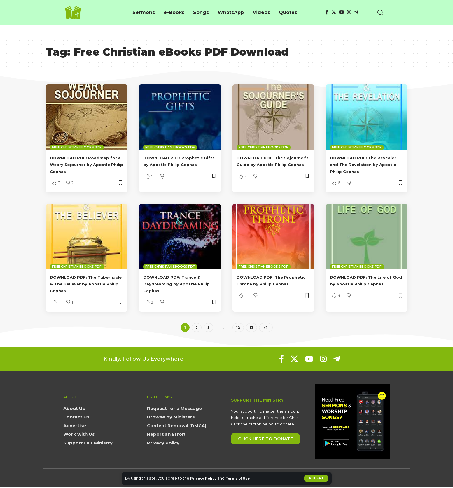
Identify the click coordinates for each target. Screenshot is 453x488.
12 (238, 328)
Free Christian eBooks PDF (77, 147)
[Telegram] (356, 12)
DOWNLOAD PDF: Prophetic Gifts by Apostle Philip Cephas (178, 164)
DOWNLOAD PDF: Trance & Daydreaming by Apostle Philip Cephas (177, 283)
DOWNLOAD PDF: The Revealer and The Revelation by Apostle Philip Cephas (366, 164)
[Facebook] (327, 12)
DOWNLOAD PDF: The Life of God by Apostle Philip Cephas (366, 283)
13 (251, 328)
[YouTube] (341, 12)
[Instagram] (349, 12)
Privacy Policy (205, 478)
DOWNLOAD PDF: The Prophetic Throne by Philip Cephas (270, 283)
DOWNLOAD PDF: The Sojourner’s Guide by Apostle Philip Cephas (264, 164)
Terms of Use (243, 478)
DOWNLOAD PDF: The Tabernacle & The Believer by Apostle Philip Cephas (83, 283)
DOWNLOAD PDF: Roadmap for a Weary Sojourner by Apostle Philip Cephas (84, 164)
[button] (316, 478)
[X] (333, 12)
